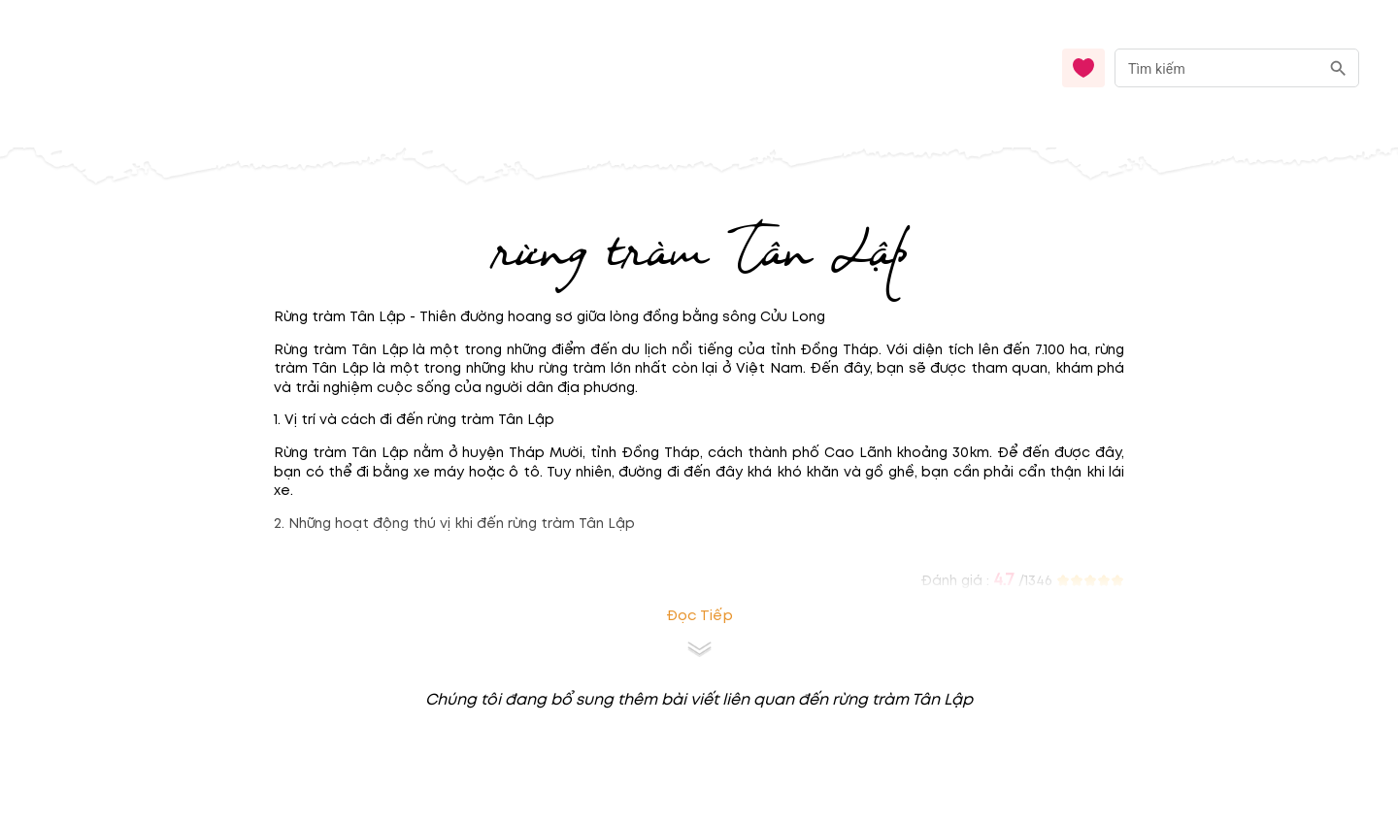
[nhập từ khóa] (1217, 67)
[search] (1338, 68)
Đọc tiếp (699, 616)
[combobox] (1236, 68)
